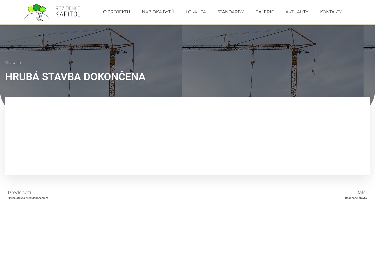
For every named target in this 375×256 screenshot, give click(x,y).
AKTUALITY (297, 11)
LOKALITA (196, 11)
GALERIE (264, 11)
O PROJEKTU (116, 11)
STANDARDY (230, 11)
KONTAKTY (331, 11)
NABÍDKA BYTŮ (158, 11)
